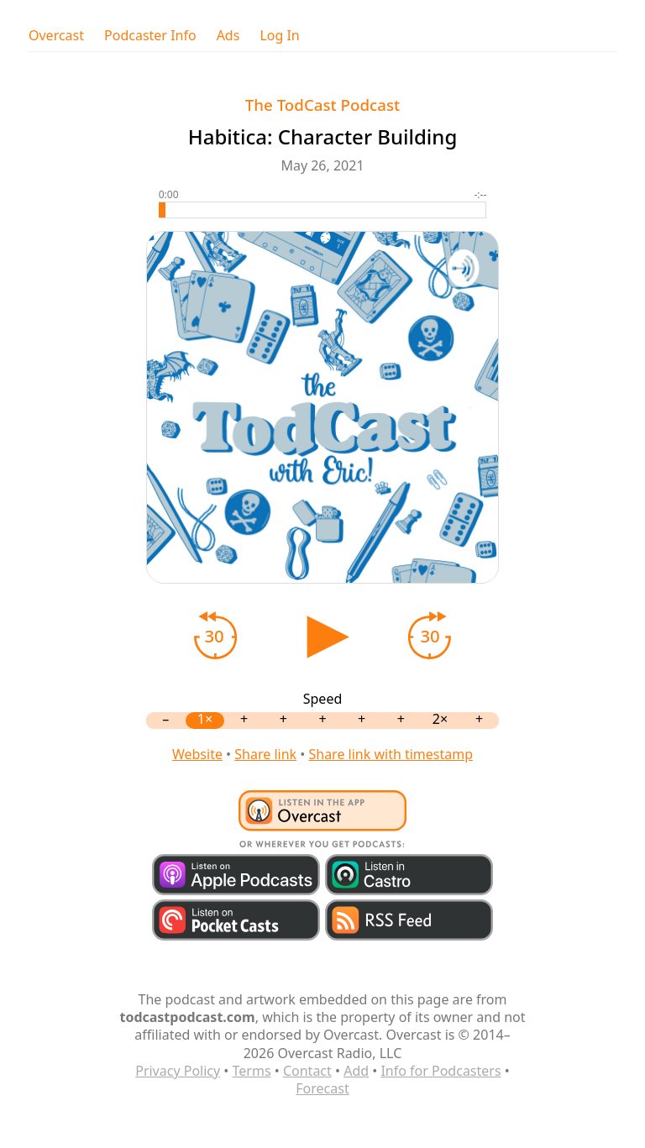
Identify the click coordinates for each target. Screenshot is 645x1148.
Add (356, 1071)
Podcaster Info (150, 36)
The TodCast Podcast (322, 104)
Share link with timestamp (390, 754)
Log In (279, 36)
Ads (228, 36)
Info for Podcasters (440, 1071)
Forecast (322, 1088)
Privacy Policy (177, 1071)
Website (197, 754)
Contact (307, 1071)
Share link (265, 754)
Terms (252, 1071)
